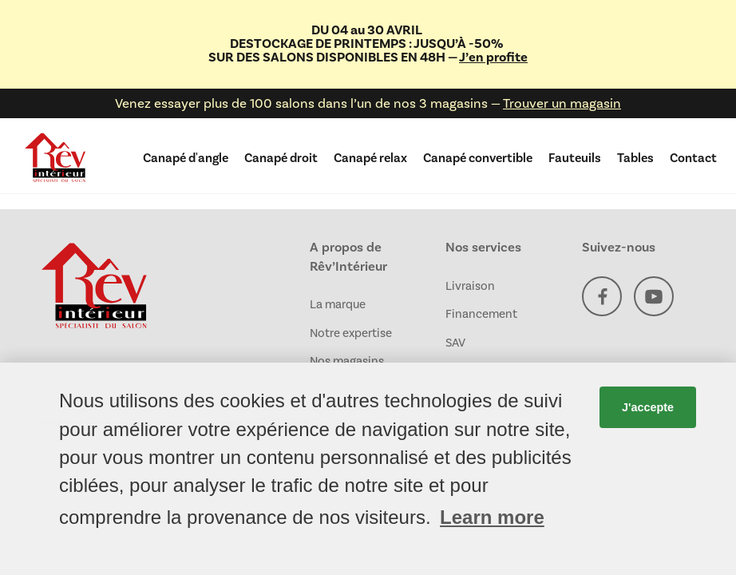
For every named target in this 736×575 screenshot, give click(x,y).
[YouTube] (654, 299)
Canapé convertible (477, 157)
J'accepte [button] (648, 407)
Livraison (470, 286)
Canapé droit (281, 157)
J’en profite (493, 57)
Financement (481, 314)
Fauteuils (574, 157)
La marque (338, 304)
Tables (635, 157)
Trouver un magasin (562, 103)
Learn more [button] (492, 517)
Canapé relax (370, 157)
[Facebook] (602, 299)
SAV (455, 342)
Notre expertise (351, 333)
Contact (693, 157)
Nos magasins (347, 361)
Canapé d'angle (185, 157)
